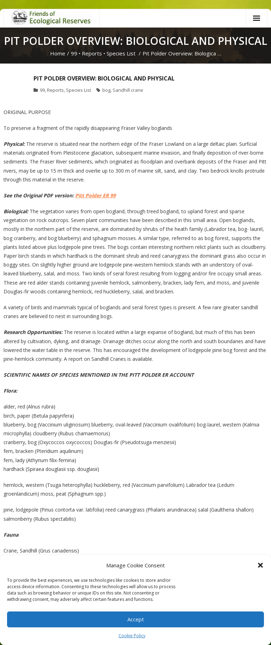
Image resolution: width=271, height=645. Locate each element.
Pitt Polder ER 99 (95, 195)
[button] (260, 565)
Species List (121, 53)
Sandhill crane (128, 90)
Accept (135, 619)
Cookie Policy (132, 636)
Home (57, 53)
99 (74, 53)
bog (106, 90)
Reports (92, 53)
